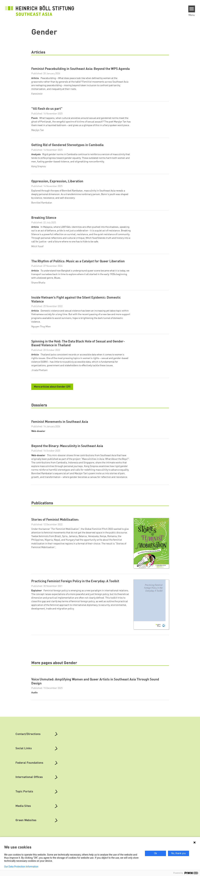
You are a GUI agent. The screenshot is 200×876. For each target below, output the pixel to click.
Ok (155, 853)
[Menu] (191, 9)
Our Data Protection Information (21, 866)
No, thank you (178, 853)
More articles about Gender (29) (52, 387)
